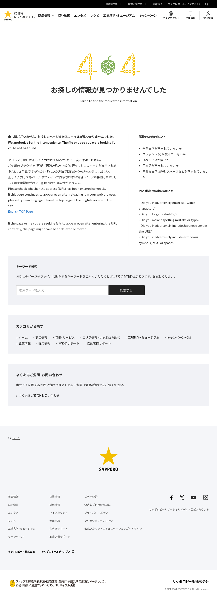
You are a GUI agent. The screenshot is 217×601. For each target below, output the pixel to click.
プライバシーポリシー (97, 513)
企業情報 (190, 18)
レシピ (94, 15)
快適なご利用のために (97, 505)
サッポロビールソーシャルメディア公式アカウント (179, 509)
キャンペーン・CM (179, 338)
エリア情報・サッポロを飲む (101, 338)
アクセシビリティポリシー (99, 521)
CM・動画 (64, 15)
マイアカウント (171, 18)
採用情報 (208, 18)
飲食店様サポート (137, 4)
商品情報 (44, 15)
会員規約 (54, 521)
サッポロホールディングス (182, 4)
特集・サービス (65, 338)
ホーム (23, 338)
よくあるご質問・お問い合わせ (39, 396)
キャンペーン (148, 15)
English (157, 4)
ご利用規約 (90, 496)
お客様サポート (113, 4)
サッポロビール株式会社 (21, 551)
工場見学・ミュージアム (119, 15)
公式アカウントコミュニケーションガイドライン (113, 528)
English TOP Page (20, 211)
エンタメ (80, 15)
